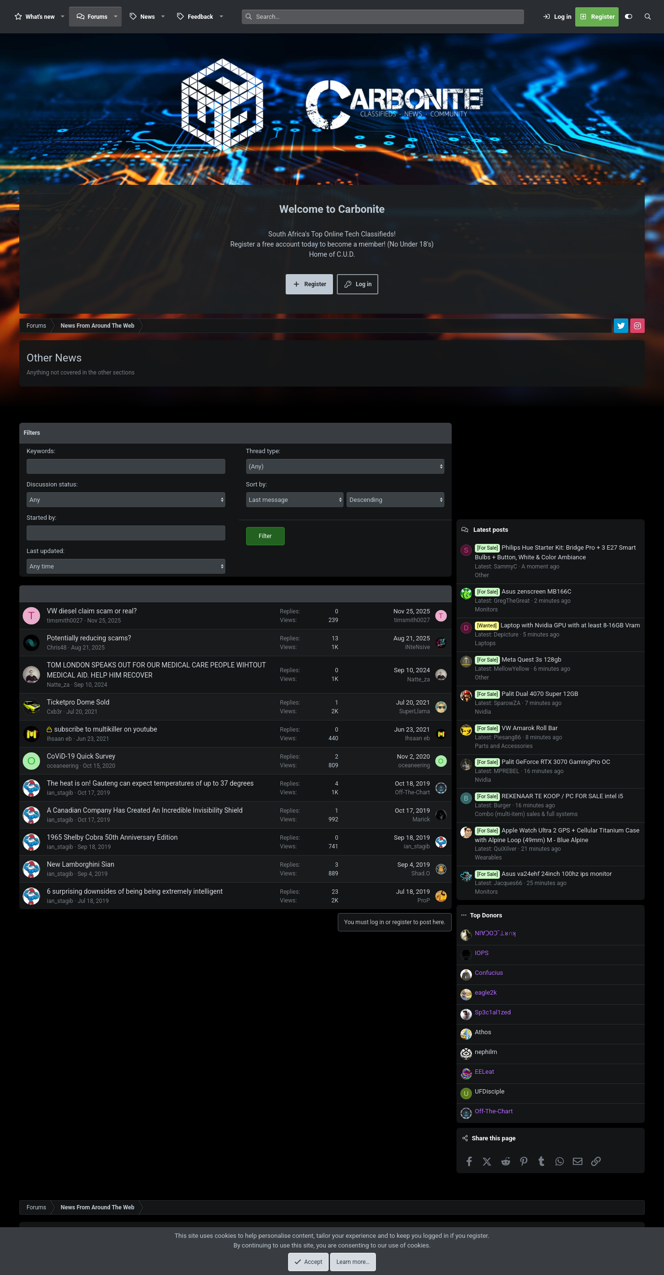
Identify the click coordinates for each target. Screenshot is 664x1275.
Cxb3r (54, 711)
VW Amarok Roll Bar (516, 728)
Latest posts (490, 529)
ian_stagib (60, 793)
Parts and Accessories (504, 746)
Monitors (486, 609)
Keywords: (41, 451)
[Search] (390, 17)
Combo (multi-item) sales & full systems (526, 814)
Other (482, 575)
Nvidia (483, 711)
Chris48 (57, 647)
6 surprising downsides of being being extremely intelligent (135, 891)
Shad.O (421, 873)
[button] (63, 17)
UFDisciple (489, 1091)
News (147, 17)
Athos (483, 1032)
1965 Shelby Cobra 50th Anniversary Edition (112, 837)
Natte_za (58, 684)
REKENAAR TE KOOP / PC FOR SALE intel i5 (549, 796)
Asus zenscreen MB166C (523, 591)
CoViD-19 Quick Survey (81, 756)
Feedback (200, 17)
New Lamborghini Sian (80, 864)
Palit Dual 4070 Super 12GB (526, 693)
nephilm (486, 1051)
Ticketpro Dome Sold (78, 702)
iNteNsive (417, 647)
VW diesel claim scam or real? (92, 611)
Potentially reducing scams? (89, 638)
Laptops (485, 643)
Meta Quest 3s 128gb (518, 659)
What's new (40, 17)
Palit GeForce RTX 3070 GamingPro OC (542, 761)
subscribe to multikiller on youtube (105, 729)
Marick (421, 819)
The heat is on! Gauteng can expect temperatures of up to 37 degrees (150, 783)
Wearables (488, 857)
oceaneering (63, 765)
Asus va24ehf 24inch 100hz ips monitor (543, 873)
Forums (98, 17)
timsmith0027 (65, 620)
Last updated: (46, 550)
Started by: (41, 517)
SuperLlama (414, 711)
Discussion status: (52, 484)
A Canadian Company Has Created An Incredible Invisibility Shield (145, 810)
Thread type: (263, 451)
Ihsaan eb (59, 738)
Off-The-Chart (412, 792)
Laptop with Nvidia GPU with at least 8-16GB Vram (557, 625)
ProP (423, 900)
